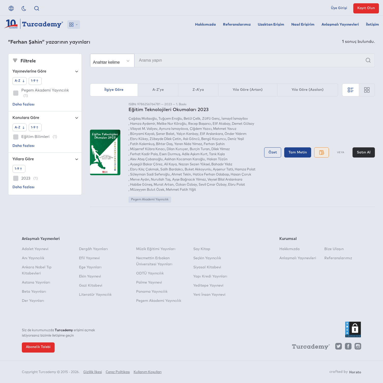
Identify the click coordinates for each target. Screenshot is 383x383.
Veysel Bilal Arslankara (225, 179)
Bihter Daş (164, 144)
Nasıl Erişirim (302, 24)
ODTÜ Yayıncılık (150, 273)
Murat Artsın (164, 184)
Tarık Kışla (217, 154)
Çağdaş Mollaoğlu (143, 118)
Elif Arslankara (211, 134)
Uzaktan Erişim (271, 24)
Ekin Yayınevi (90, 276)
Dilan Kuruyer (177, 149)
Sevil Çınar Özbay (213, 184)
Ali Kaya (170, 164)
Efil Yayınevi (89, 258)
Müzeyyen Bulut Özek (147, 189)
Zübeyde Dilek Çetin (165, 139)
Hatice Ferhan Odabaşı (211, 174)
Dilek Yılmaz (220, 149)
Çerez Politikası (118, 372)
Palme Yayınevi (149, 282)
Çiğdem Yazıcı (201, 129)
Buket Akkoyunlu (198, 169)
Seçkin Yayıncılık (207, 258)
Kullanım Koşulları (148, 372)
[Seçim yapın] (112, 60)
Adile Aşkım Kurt (195, 154)
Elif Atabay (221, 124)
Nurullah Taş (160, 179)
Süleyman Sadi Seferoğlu (150, 174)
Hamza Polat (245, 169)
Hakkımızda (205, 24)
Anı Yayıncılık (33, 258)
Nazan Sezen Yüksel (194, 164)
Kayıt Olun (366, 8)
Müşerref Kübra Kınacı (147, 149)
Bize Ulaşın (334, 249)
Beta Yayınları (34, 291)
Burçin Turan (200, 149)
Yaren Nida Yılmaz (188, 144)
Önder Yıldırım (235, 134)
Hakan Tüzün (217, 159)
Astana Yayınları (36, 282)
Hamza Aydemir (142, 124)
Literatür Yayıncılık (95, 295)
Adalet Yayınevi (35, 249)
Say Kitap (201, 249)
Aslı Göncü (191, 139)
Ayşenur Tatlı (223, 169)
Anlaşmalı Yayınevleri (340, 24)
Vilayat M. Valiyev (143, 129)
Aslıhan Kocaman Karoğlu (184, 159)
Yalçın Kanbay (187, 134)
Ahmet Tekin (181, 174)
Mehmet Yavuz (224, 129)
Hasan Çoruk (241, 174)
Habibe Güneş (141, 184)
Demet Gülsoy (243, 124)
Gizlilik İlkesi (92, 372)
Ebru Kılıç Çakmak (144, 169)
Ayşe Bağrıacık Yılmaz (189, 179)
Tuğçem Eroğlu (170, 118)
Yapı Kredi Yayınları (210, 276)
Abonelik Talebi (38, 347)
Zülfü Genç (211, 118)
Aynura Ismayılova (173, 129)
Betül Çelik (192, 118)
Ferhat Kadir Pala (144, 154)
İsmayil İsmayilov (234, 118)
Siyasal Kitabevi (207, 267)
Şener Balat (165, 134)
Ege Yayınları (90, 267)
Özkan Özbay (186, 184)
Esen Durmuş (169, 154)
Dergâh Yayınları (93, 249)
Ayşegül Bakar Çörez (146, 164)
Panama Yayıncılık (151, 291)
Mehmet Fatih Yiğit (181, 189)
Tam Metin (298, 152)
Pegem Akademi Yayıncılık (149, 199)
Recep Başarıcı (199, 124)
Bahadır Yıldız (221, 164)
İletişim (372, 24)
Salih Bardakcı (171, 169)
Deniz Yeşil (236, 139)
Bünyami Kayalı (142, 134)
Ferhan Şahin (214, 144)
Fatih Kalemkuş (142, 144)
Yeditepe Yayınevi (208, 285)
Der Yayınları (33, 301)
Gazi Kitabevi (90, 285)
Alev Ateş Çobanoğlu (146, 159)
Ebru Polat (236, 184)
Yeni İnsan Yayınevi (209, 295)
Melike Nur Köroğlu (171, 124)
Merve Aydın (139, 179)
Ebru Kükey (139, 139)
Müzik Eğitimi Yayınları (155, 249)
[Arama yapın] (232, 60)
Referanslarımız (237, 24)
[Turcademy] (308, 347)
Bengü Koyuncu (213, 139)
